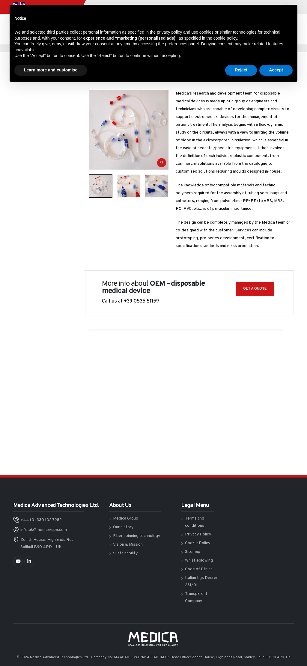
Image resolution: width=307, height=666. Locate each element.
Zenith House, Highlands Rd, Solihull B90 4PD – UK (46, 543)
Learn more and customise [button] (50, 70)
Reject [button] (241, 70)
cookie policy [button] (225, 38)
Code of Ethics (199, 569)
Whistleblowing (199, 560)
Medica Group (125, 518)
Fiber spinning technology (136, 535)
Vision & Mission (128, 544)
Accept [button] (276, 70)
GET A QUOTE (255, 288)
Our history (123, 527)
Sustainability (125, 553)
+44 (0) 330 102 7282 (41, 520)
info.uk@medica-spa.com (43, 529)
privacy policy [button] (169, 32)
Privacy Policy (198, 534)
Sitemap (192, 551)
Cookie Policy (197, 543)
